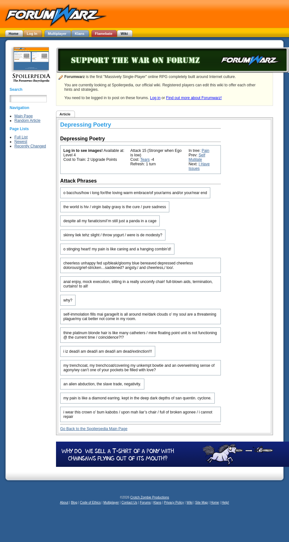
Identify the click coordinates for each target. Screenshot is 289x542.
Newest (20, 141)
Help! (225, 502)
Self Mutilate (197, 157)
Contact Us (129, 502)
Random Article (27, 120)
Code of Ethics (90, 502)
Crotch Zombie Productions (149, 497)
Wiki (190, 502)
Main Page (23, 116)
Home (214, 502)
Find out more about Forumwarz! (194, 98)
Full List (21, 137)
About (64, 502)
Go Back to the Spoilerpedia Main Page (93, 429)
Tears (144, 159)
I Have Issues (199, 166)
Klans (157, 502)
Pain (205, 150)
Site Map (201, 502)
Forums (145, 502)
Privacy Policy (174, 502)
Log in (155, 98)
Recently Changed (30, 146)
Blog (74, 502)
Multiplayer (111, 502)
